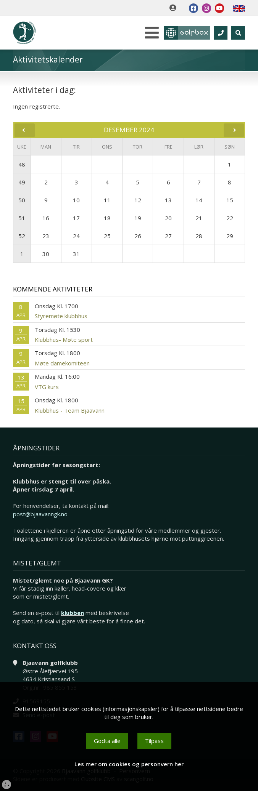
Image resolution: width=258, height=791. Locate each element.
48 (21, 164)
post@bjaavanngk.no (40, 514)
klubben (72, 612)
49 (21, 182)
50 (21, 200)
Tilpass (154, 741)
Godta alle (107, 741)
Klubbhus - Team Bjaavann (70, 410)
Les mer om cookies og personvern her (129, 764)
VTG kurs (47, 387)
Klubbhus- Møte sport (64, 339)
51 (21, 218)
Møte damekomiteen (62, 363)
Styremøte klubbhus (61, 316)
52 (21, 236)
